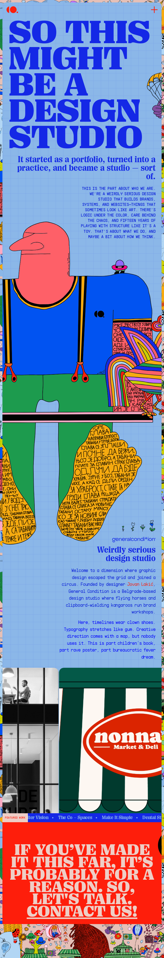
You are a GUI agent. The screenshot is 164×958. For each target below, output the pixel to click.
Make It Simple (125, 817)
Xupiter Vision (42, 817)
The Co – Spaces (83, 817)
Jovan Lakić (140, 585)
